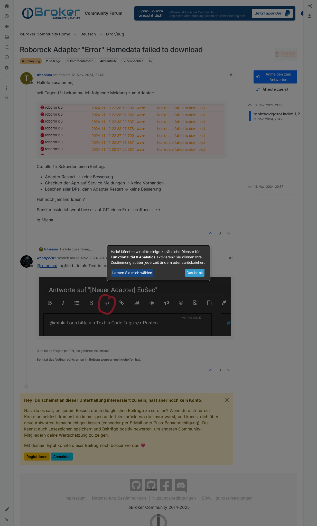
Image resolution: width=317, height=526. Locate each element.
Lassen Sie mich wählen (132, 272)
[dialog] (158, 263)
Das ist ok (195, 272)
